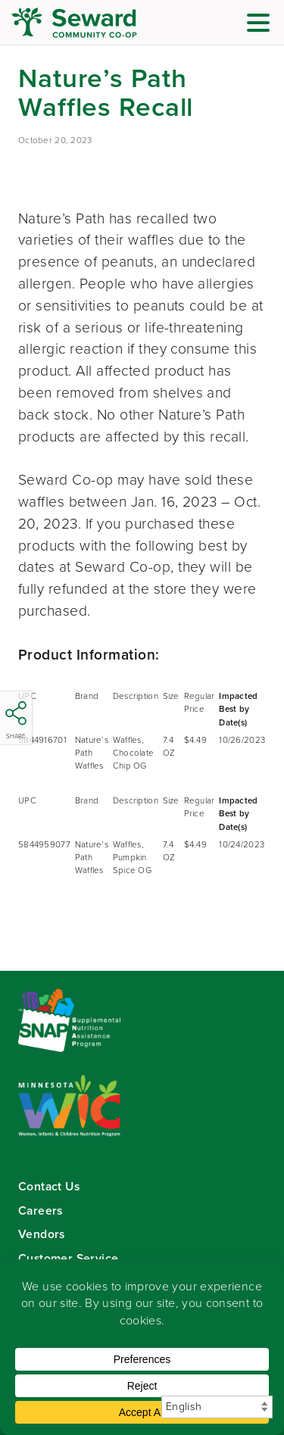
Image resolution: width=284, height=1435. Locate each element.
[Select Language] (217, 1407)
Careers (40, 1210)
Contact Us (49, 1186)
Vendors (41, 1234)
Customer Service (68, 1258)
